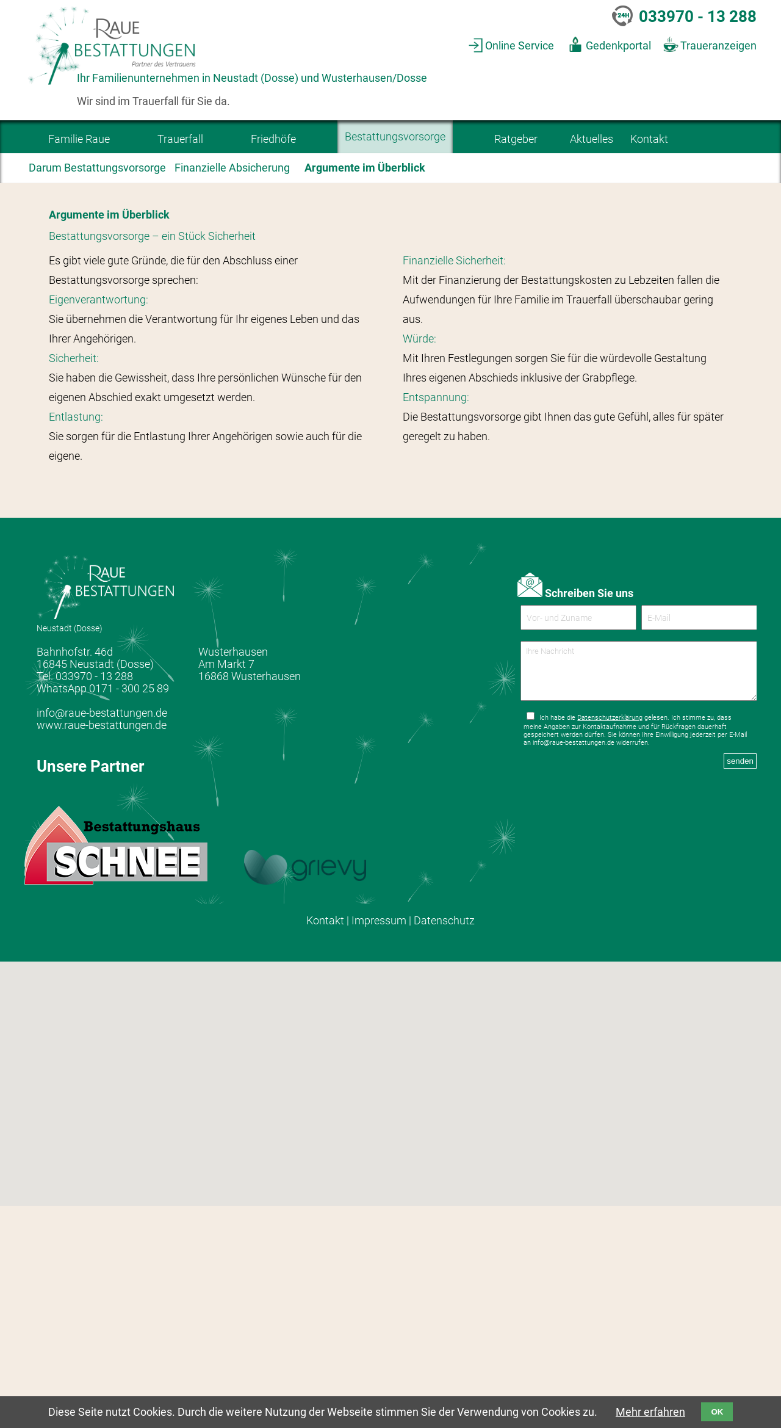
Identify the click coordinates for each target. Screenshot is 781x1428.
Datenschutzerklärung (609, 950)
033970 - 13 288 (698, 16)
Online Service (519, 46)
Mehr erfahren (650, 1412)
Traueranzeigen (718, 46)
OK (717, 1411)
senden (740, 993)
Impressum (378, 1142)
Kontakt (325, 1142)
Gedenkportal (618, 46)
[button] (375, 1346)
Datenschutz (444, 1142)
